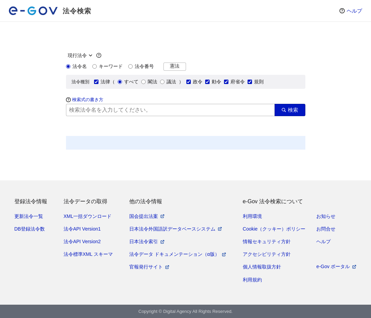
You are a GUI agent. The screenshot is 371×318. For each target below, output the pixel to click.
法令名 (76, 66)
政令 (194, 81)
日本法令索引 (143, 241)
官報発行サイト (146, 266)
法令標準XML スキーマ (88, 254)
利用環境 (252, 216)
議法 (168, 81)
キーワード (107, 66)
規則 (256, 81)
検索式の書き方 (87, 99)
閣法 (149, 81)
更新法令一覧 (28, 216)
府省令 (234, 81)
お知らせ (325, 216)
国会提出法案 (143, 216)
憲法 (175, 66)
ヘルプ (354, 11)
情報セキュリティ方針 (267, 241)
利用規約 (252, 279)
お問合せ (325, 229)
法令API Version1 (82, 229)
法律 (102, 81)
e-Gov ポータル (333, 266)
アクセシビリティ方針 (267, 254)
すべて (128, 81)
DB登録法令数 (29, 229)
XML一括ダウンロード (88, 216)
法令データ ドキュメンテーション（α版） (174, 254)
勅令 (213, 81)
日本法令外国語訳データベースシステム (172, 229)
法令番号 (141, 66)
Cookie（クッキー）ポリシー (274, 229)
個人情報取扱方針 (262, 266)
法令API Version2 (82, 241)
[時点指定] (79, 55)
